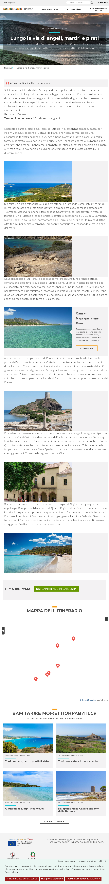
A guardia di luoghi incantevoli (24, 808)
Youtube (39, 2)
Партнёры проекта (56, 840)
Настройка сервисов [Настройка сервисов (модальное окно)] (52, 878)
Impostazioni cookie (82, 842)
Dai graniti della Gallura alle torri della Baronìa (79, 809)
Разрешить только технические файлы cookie (83, 861)
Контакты (99, 842)
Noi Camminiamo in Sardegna (54, 29)
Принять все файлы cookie (22, 878)
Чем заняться (50, 9)
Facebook (19, 2)
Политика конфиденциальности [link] (83, 878)
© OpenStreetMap (88, 700)
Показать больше (54, 821)
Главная (8, 68)
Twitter (24, 2)
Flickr (34, 2)
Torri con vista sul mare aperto (78, 761)
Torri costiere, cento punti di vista (27, 761)
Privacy (94, 840)
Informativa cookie (59, 842)
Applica (92, 3)
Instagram (29, 2)
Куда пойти (74, 9)
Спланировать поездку (98, 9)
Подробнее (86, 348)
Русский (102, 3)
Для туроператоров (78, 840)
